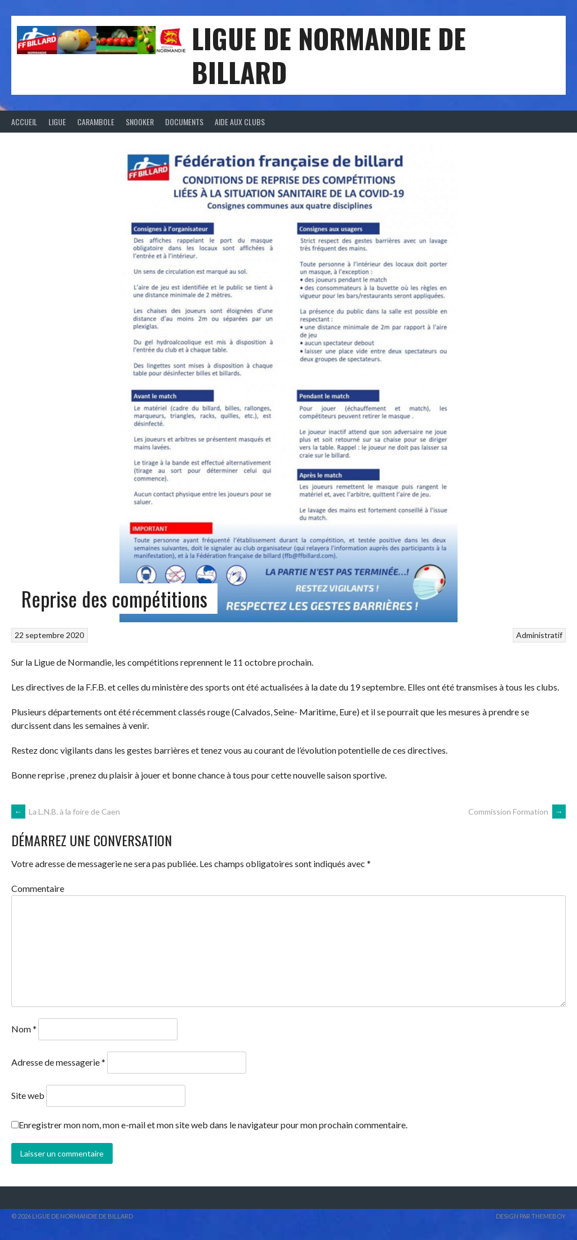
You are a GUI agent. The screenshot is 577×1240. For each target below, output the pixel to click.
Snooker (140, 121)
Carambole (95, 121)
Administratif (539, 635)
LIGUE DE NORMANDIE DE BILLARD (329, 55)
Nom (24, 1028)
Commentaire (37, 888)
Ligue (57, 121)
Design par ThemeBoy (531, 1216)
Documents (184, 121)
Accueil (24, 121)
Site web (28, 1095)
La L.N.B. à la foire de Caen (65, 811)
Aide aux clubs (240, 121)
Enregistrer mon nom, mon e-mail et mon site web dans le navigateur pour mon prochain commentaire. (213, 1124)
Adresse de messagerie (58, 1062)
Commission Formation (517, 811)
